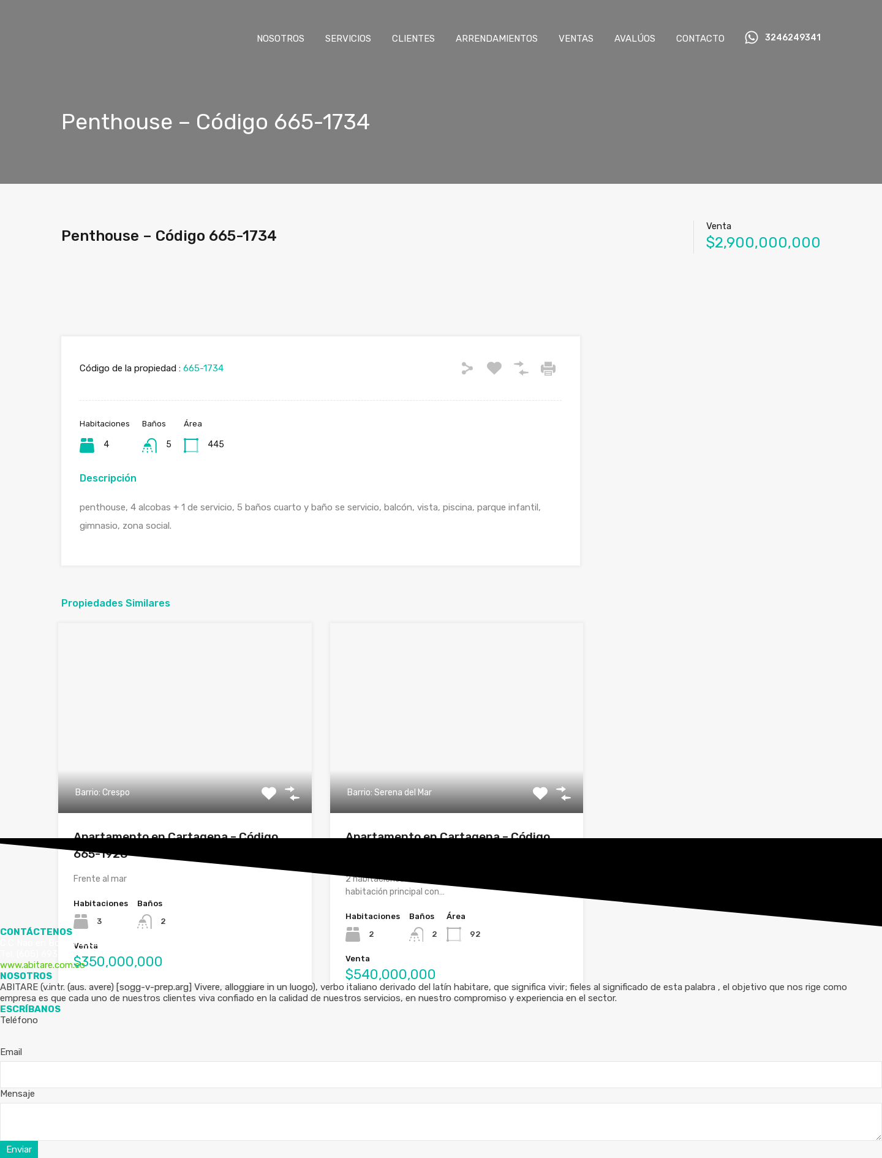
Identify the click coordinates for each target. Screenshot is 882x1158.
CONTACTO (700, 38)
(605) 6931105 (46, 953)
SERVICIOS (348, 38)
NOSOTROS (280, 38)
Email (11, 1052)
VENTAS (576, 38)
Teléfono (19, 1020)
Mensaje (17, 1093)
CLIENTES (413, 38)
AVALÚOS (634, 38)
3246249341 (793, 38)
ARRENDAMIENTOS (497, 38)
